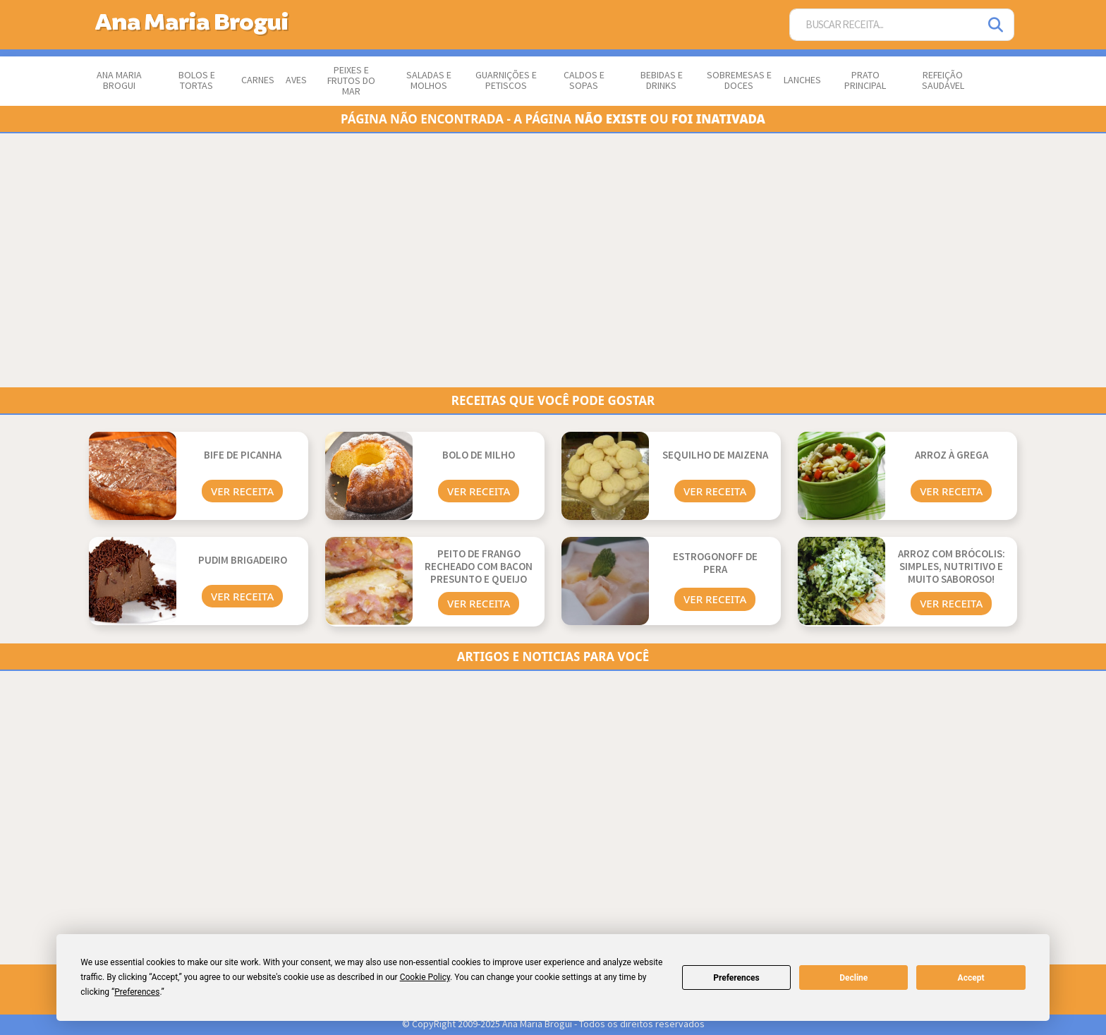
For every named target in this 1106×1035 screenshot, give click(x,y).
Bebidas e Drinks (661, 80)
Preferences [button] (136, 992)
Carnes (257, 80)
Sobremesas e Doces (739, 80)
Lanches (802, 80)
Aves (296, 80)
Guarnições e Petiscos (506, 80)
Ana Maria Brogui (119, 80)
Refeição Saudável (943, 80)
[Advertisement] (512, 260)
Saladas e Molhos (428, 80)
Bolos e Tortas (196, 80)
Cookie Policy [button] (425, 977)
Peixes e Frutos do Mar (351, 81)
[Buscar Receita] (884, 25)
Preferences (736, 978)
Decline (853, 978)
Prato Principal (865, 80)
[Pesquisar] (996, 25)
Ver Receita (242, 491)
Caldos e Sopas (584, 80)
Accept (971, 978)
